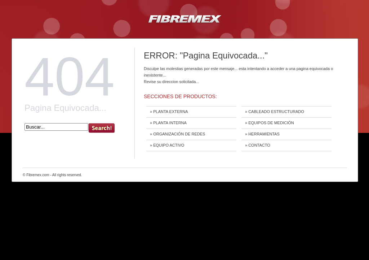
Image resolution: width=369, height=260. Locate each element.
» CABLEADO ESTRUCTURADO (274, 111)
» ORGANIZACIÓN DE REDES (177, 134)
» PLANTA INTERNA (168, 123)
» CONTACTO (257, 145)
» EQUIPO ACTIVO (167, 145)
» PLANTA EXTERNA (169, 111)
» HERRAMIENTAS (262, 134)
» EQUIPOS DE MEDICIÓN (269, 123)
